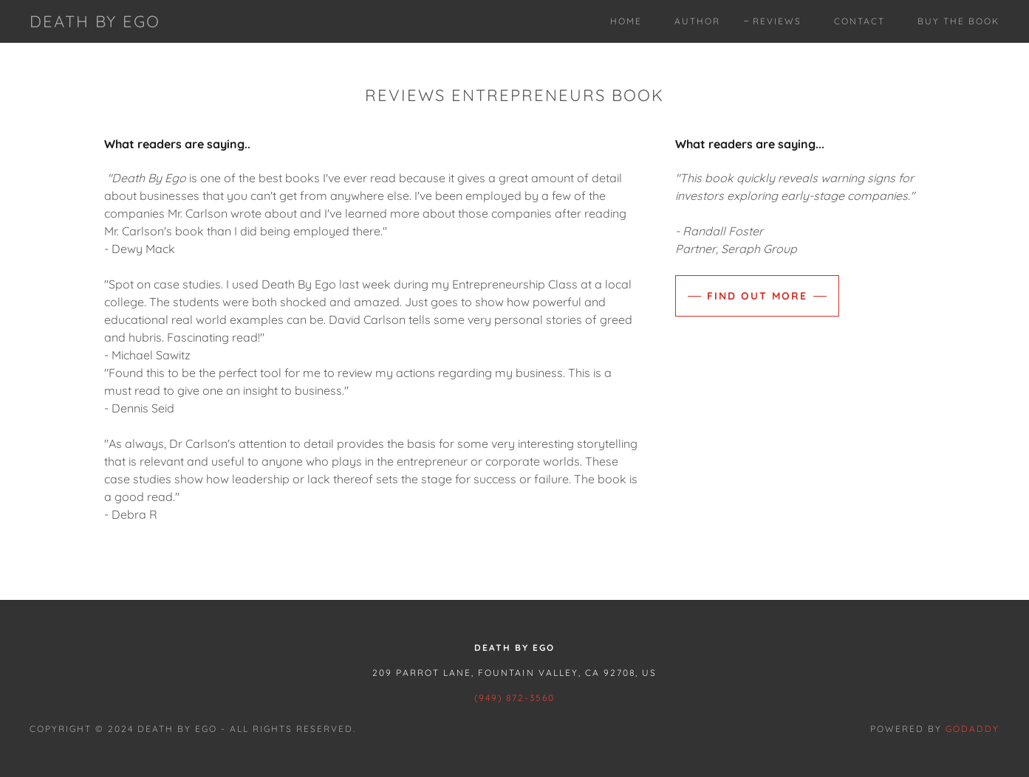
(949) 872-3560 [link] (514, 697)
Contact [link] (859, 21)
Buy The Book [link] (958, 21)
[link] (95, 22)
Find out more (757, 296)
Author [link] (697, 21)
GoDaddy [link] (972, 728)
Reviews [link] (777, 21)
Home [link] (626, 21)
